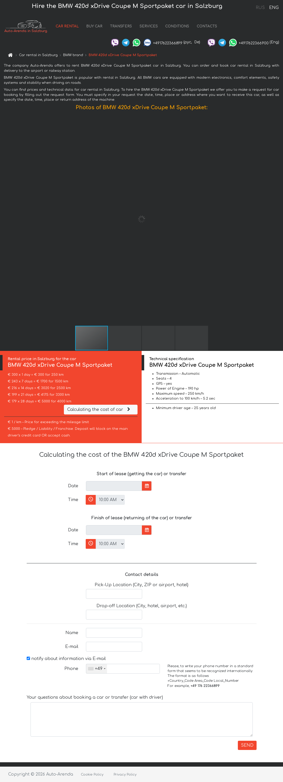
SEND (247, 745)
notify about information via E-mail (66, 658)
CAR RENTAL (67, 26)
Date (73, 486)
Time (73, 499)
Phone (71, 668)
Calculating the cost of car (99, 409)
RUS (260, 7)
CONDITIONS (177, 26)
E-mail (71, 646)
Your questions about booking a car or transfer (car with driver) (95, 697)
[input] (114, 486)
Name (71, 633)
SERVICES (149, 26)
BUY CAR (94, 26)
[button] (278, 219)
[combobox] (96, 668)
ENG (273, 7)
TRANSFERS (121, 26)
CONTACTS (207, 26)
